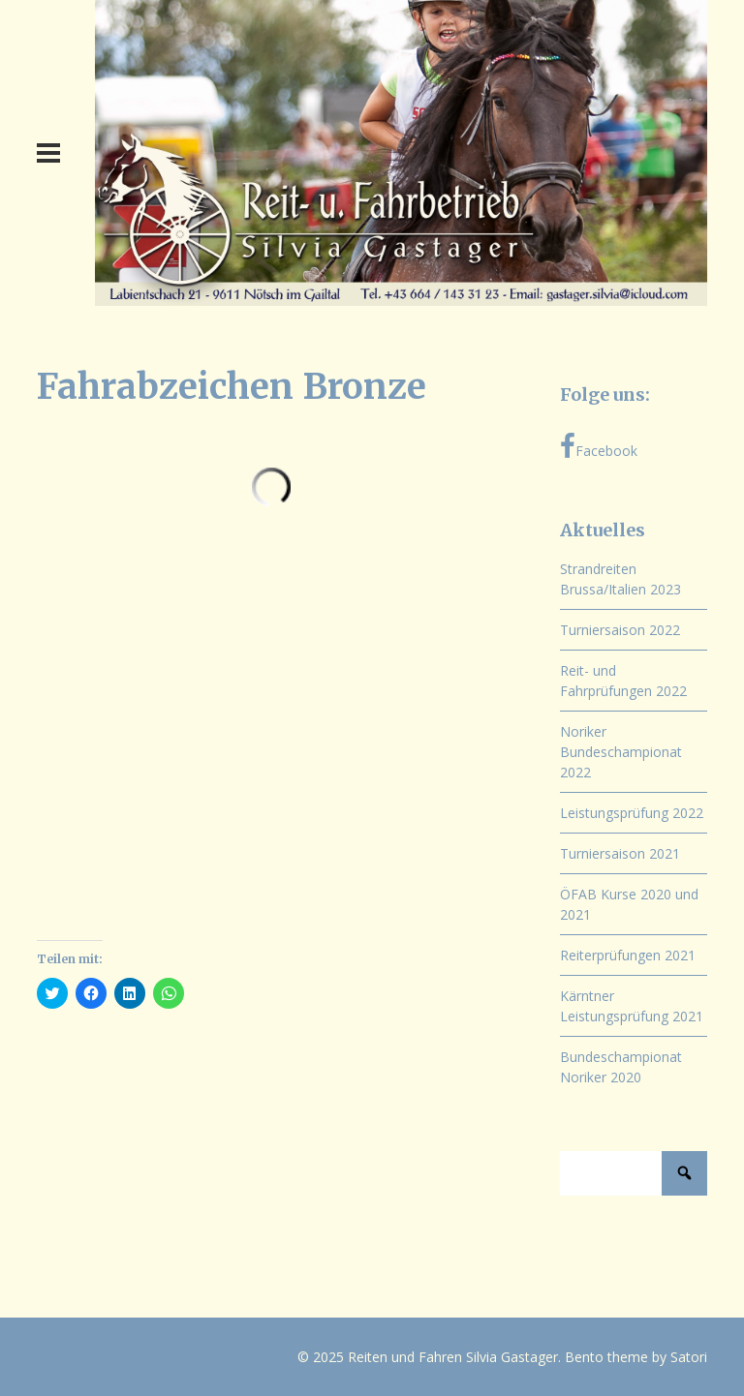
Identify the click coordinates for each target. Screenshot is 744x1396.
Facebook (598, 446)
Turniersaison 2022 (620, 630)
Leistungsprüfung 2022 (631, 813)
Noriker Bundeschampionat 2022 (621, 751)
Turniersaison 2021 (620, 853)
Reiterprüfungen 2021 (628, 955)
